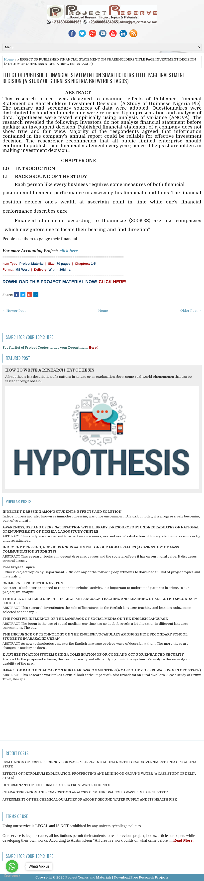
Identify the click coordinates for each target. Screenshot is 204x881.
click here (69, 250)
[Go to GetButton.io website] (12, 876)
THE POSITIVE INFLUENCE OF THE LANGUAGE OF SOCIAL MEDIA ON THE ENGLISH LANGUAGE (85, 619)
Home (9, 59)
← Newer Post (14, 311)
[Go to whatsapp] (12, 866)
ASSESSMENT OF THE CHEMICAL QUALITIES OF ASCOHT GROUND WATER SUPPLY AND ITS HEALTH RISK (89, 799)
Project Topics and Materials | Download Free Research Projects (117, 877)
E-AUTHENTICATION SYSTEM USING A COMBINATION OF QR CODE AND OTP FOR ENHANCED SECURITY (93, 654)
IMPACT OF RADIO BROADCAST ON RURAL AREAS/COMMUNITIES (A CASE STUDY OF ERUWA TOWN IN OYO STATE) (101, 670)
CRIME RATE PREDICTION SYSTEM (33, 583)
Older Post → (191, 311)
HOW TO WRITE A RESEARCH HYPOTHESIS (49, 370)
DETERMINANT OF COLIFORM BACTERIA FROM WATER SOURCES (56, 785)
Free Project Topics (18, 567)
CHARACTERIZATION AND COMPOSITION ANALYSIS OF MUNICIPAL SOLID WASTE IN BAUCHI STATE (85, 792)
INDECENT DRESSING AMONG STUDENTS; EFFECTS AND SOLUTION (61, 511)
